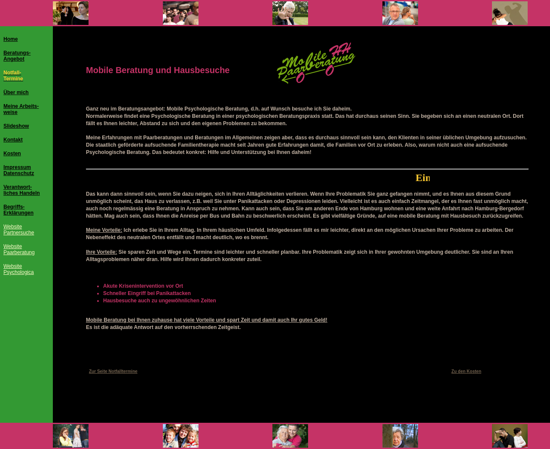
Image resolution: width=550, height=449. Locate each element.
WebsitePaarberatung (19, 249)
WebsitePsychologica (18, 269)
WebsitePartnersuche (18, 230)
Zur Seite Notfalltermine (113, 371)
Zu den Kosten (466, 371)
